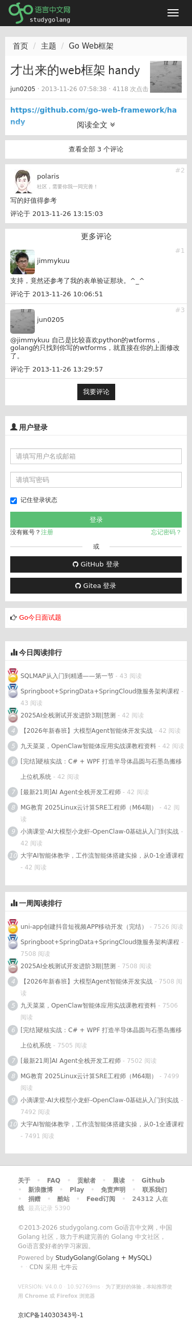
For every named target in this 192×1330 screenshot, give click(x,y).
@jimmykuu (30, 340)
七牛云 (68, 1267)
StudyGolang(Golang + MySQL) (103, 1257)
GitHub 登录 (96, 564)
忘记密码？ (166, 532)
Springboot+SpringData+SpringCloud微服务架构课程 (99, 691)
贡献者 (86, 1180)
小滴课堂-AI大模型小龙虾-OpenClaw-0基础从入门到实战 (99, 831)
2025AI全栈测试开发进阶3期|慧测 (69, 715)
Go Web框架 (91, 46)
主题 (48, 46)
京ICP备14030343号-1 (50, 1315)
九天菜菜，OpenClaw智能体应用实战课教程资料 (89, 746)
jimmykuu (53, 261)
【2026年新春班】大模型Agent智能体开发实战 (87, 730)
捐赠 (34, 1199)
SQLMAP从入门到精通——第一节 (67, 676)
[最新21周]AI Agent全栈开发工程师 (70, 792)
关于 (24, 1180)
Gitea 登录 (95, 586)
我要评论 (96, 392)
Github (152, 1180)
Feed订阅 (101, 1199)
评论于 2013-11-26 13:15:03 (56, 213)
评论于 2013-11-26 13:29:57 (56, 369)
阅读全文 (96, 124)
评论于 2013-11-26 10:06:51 (56, 294)
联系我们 (154, 1189)
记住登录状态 (33, 500)
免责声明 (113, 1189)
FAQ (53, 1180)
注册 (47, 532)
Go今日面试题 (40, 617)
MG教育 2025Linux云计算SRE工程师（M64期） (89, 807)
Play (77, 1189)
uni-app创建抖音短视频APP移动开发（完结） (83, 926)
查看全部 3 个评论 (96, 149)
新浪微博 (40, 1189)
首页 (20, 46)
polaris (48, 176)
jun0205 (22, 89)
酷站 (63, 1199)
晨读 (119, 1180)
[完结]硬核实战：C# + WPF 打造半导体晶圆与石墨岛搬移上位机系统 (101, 769)
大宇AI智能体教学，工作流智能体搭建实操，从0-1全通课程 (102, 855)
